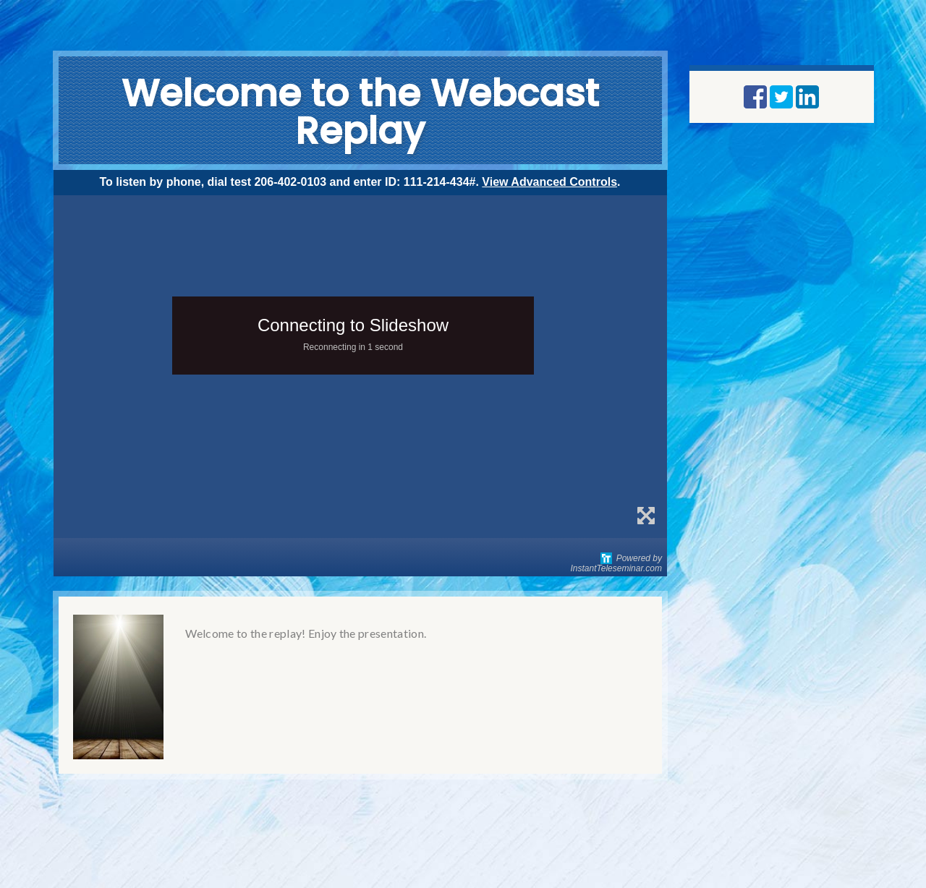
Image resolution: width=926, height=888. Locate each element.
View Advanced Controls (549, 182)
